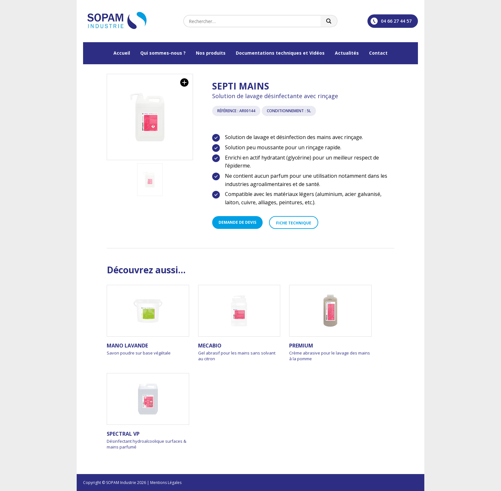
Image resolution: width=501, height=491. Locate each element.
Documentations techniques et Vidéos (280, 53)
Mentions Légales (165, 482)
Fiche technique (293, 223)
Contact (378, 53)
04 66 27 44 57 (391, 21)
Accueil (121, 53)
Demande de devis (237, 222)
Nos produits (211, 53)
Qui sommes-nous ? (163, 53)
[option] (150, 117)
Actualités (347, 53)
